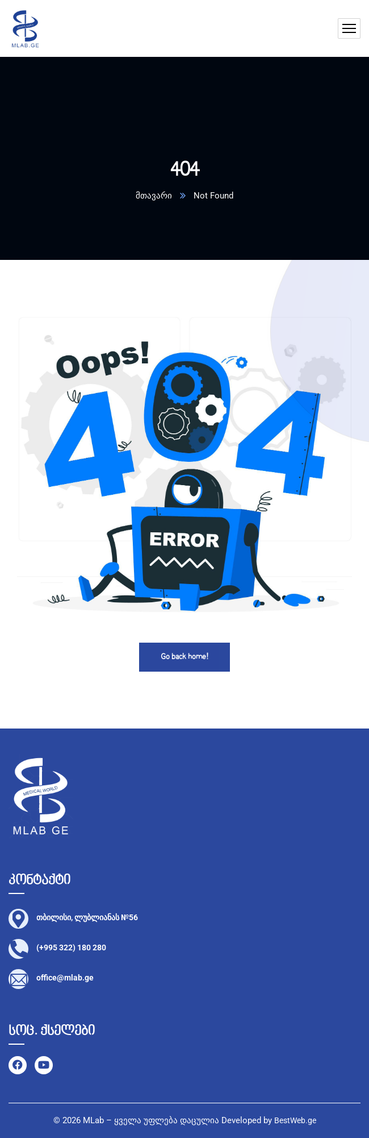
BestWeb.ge (295, 1120)
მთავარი (154, 196)
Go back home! (184, 657)
